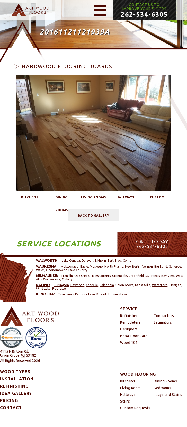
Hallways (125, 197)
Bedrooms (162, 388)
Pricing (9, 400)
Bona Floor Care (134, 336)
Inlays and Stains (168, 394)
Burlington (61, 285)
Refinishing (14, 386)
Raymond (77, 285)
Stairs (125, 401)
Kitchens (29, 197)
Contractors (164, 316)
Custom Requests (135, 408)
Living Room (130, 388)
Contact (11, 407)
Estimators (163, 322)
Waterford (159, 285)
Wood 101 (129, 342)
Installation (17, 379)
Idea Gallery (16, 393)
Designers (129, 329)
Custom (157, 197)
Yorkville (92, 285)
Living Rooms (93, 197)
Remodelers (130, 322)
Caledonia (107, 285)
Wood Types (15, 371)
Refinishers (130, 316)
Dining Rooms (61, 199)
